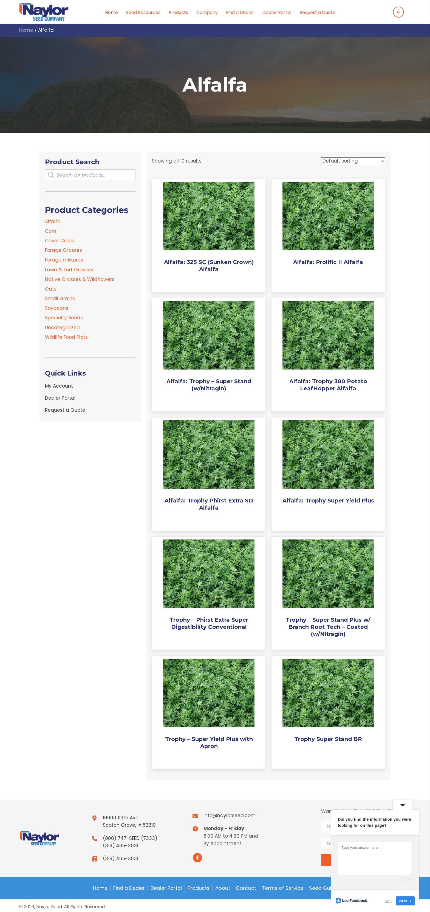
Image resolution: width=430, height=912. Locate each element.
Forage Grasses (63, 250)
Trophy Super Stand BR (328, 739)
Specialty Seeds (64, 317)
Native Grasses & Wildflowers (79, 279)
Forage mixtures (64, 260)
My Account (59, 386)
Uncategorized (62, 327)
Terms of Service (282, 888)
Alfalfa (53, 221)
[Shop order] (353, 161)
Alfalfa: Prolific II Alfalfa (328, 262)
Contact (246, 888)
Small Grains (60, 298)
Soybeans (56, 308)
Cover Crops (59, 240)
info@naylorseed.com (229, 815)
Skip (388, 901)
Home (26, 30)
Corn (50, 231)
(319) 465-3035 (121, 845)
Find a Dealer (129, 888)
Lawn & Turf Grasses (69, 269)
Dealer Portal (60, 398)
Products (199, 888)
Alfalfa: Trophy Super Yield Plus (328, 500)
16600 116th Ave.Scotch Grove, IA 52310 (129, 821)
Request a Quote (65, 410)
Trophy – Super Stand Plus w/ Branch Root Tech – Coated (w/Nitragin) (328, 626)
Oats (50, 289)
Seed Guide (323, 888)
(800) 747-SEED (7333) (130, 838)
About (222, 888)
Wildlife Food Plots (66, 337)
